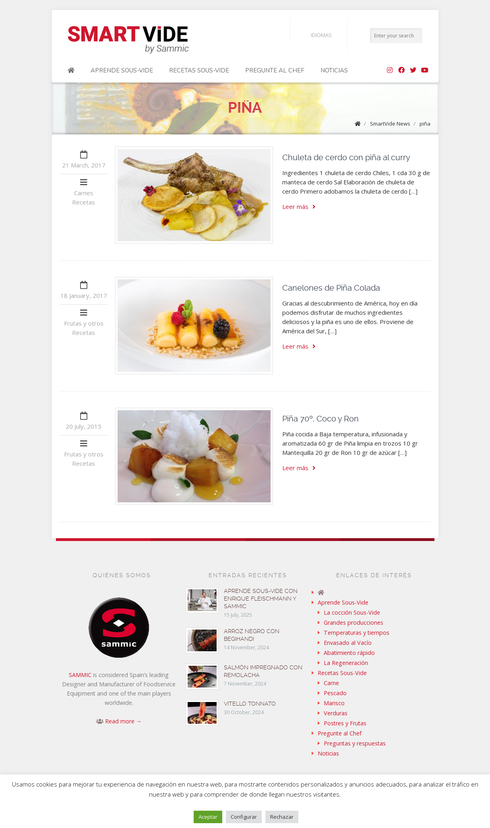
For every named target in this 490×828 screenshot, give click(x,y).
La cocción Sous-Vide (352, 612)
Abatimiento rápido (349, 653)
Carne (331, 683)
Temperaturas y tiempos (356, 632)
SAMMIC (80, 675)
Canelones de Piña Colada (331, 288)
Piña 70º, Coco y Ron (320, 418)
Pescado (335, 693)
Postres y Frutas (345, 723)
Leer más (299, 206)
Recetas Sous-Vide (199, 70)
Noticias (334, 70)
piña (425, 123)
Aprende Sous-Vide (122, 70)
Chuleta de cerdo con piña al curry (346, 157)
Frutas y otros (83, 323)
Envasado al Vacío (348, 642)
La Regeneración (346, 663)
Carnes (83, 193)
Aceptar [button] (207, 816)
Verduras (335, 713)
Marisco (334, 703)
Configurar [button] (244, 816)
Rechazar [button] (282, 816)
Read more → (123, 721)
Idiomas (315, 35)
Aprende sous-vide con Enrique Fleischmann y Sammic (261, 598)
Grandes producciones (353, 622)
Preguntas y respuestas (355, 743)
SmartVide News (390, 123)
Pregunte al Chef (274, 70)
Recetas (83, 202)
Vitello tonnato (250, 703)
